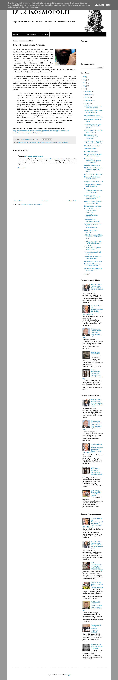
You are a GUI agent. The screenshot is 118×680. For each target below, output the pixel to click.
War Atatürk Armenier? (92, 146)
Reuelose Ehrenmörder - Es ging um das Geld (93, 202)
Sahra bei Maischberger (92, 165)
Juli (86, 274)
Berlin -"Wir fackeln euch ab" (93, 174)
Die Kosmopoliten (30, 34)
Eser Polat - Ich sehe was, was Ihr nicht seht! (92, 265)
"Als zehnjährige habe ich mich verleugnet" (92, 185)
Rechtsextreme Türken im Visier (92, 121)
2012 (84, 89)
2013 (84, 86)
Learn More (99, 5)
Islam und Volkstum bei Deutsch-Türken (92, 178)
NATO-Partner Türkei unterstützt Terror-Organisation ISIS (97, 585)
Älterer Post (72, 201)
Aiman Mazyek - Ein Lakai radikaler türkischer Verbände (96, 628)
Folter (38, 142)
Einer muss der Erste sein (92, 206)
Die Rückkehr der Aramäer (93, 261)
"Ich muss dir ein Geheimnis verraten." (92, 221)
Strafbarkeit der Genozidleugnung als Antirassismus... (92, 197)
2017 (84, 77)
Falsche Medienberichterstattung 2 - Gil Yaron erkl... (93, 191)
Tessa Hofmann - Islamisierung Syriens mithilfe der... (92, 247)
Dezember (88, 92)
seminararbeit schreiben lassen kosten (52, 159)
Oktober (87, 98)
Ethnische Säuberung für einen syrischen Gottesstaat (92, 210)
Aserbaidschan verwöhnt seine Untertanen (92, 258)
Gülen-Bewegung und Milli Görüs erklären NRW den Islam (93, 237)
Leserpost (44, 34)
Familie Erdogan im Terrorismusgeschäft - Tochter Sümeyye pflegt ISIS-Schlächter (92, 310)
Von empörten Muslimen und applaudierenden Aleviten (92, 126)
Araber (26, 142)
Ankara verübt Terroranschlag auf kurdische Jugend (96, 493)
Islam (42, 142)
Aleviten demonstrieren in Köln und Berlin (93, 269)
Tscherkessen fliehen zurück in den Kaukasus (93, 111)
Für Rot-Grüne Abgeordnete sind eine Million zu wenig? (93, 170)
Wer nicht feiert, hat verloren (91, 216)
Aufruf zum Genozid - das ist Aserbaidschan (93, 107)
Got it (108, 5)
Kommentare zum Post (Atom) (31, 204)
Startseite (16, 34)
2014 (84, 83)
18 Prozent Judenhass (91, 152)
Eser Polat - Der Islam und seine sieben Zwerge (93, 155)
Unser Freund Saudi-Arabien (91, 231)
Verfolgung (57, 142)
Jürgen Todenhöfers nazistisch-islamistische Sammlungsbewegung (92, 374)
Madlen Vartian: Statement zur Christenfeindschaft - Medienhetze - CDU (97, 288)
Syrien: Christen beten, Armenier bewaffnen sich (93, 116)
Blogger (68, 675)
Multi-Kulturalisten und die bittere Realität (93, 131)
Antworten (21, 168)
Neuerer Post (18, 201)
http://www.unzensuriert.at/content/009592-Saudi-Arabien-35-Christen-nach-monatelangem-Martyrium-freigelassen (41, 132)
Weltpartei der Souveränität (93, 182)
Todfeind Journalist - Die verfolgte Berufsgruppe (92, 242)
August (87, 104)
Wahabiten (65, 142)
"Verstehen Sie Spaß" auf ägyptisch (92, 253)
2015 (84, 80)
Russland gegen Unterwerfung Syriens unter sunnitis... (92, 160)
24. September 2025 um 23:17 (33, 156)
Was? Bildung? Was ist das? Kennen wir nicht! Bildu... (93, 142)
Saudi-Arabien (49, 142)
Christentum (32, 142)
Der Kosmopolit (41, 11)
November (88, 95)
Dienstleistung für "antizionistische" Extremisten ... (91, 137)
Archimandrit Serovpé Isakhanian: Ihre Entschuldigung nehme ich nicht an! (92, 606)
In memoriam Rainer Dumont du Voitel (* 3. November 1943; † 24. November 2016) (92, 333)
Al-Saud (20, 142)
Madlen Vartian (28, 139)
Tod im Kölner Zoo (90, 149)
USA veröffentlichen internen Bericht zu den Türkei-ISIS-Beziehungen (97, 566)
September (88, 101)
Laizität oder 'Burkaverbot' (95, 353)
